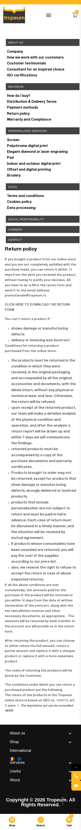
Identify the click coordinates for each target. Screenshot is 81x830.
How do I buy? (18, 96)
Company (15, 52)
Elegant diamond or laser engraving (37, 152)
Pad (10, 158)
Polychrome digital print (27, 146)
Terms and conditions (25, 196)
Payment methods (22, 108)
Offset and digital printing (29, 170)
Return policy (18, 114)
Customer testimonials (26, 64)
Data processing (21, 208)
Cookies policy (19, 202)
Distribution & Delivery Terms (32, 102)
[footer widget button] (40, 733)
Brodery (14, 176)
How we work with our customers (35, 58)
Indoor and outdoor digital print (33, 164)
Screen (13, 140)
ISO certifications (22, 75)
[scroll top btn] (63, 801)
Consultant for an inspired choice (35, 70)
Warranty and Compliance (29, 120)
